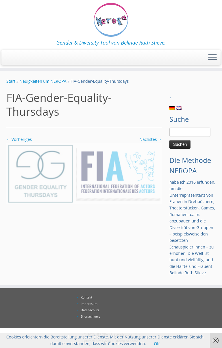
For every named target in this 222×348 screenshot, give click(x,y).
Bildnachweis (90, 316)
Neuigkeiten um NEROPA (42, 81)
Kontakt (86, 297)
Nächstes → (151, 139)
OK (156, 343)
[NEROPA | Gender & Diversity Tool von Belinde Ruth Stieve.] (111, 20)
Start (10, 81)
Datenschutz (90, 310)
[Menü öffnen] (212, 57)
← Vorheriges (19, 139)
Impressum (89, 303)
